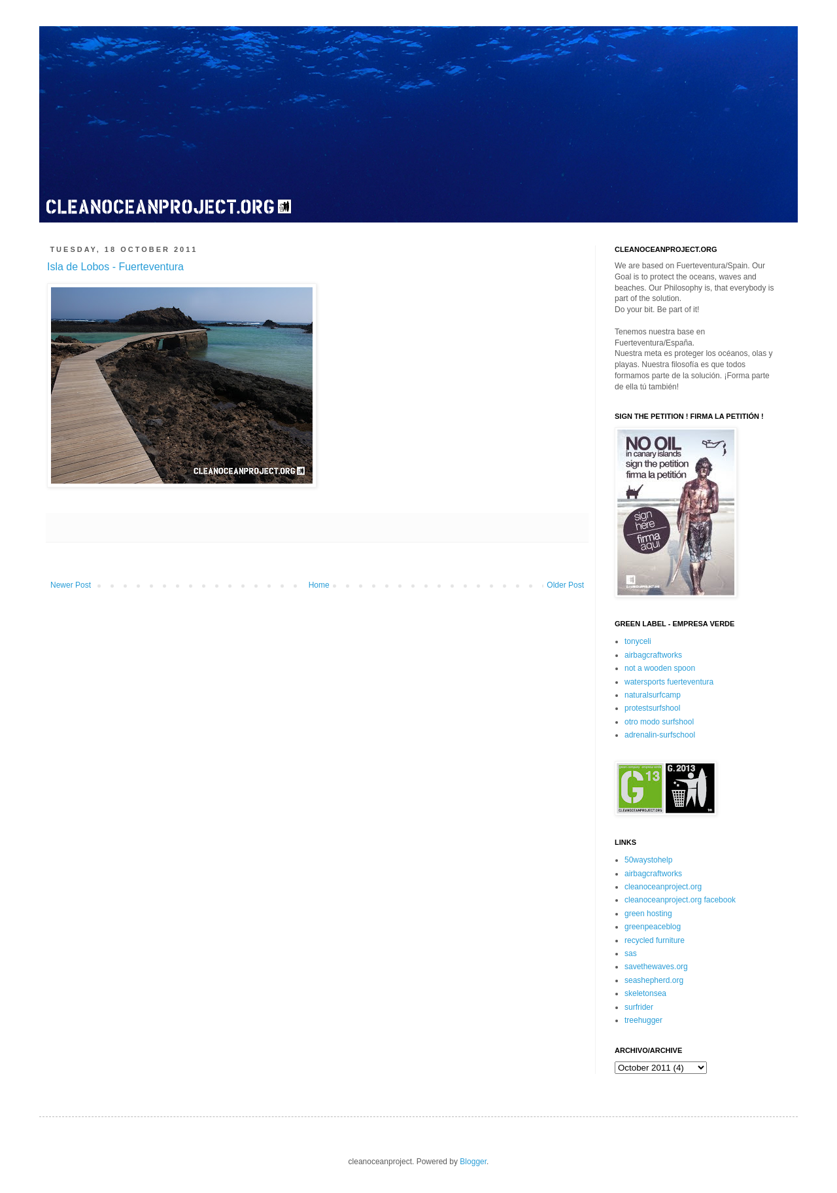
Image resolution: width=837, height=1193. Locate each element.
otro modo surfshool (659, 721)
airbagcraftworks (653, 655)
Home (319, 585)
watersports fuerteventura (668, 681)
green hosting (648, 913)
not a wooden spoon (659, 668)
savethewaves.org (656, 966)
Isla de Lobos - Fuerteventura (115, 266)
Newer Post (70, 585)
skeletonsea (645, 993)
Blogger (473, 1161)
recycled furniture (654, 940)
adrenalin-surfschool (659, 734)
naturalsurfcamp (652, 695)
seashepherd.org (653, 980)
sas (630, 953)
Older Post (565, 585)
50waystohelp (648, 859)
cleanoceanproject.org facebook (680, 899)
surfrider (638, 1007)
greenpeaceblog (652, 926)
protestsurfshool (652, 708)
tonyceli (637, 641)
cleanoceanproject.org (663, 886)
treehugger (643, 1020)
